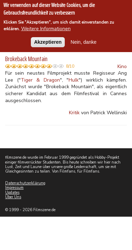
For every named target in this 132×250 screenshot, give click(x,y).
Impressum (14, 187)
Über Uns (13, 197)
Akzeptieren (47, 40)
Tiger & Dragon (40, 80)
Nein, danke (84, 40)
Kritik (74, 112)
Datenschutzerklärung (25, 183)
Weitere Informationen (46, 27)
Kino (122, 66)
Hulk (74, 80)
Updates (12, 192)
